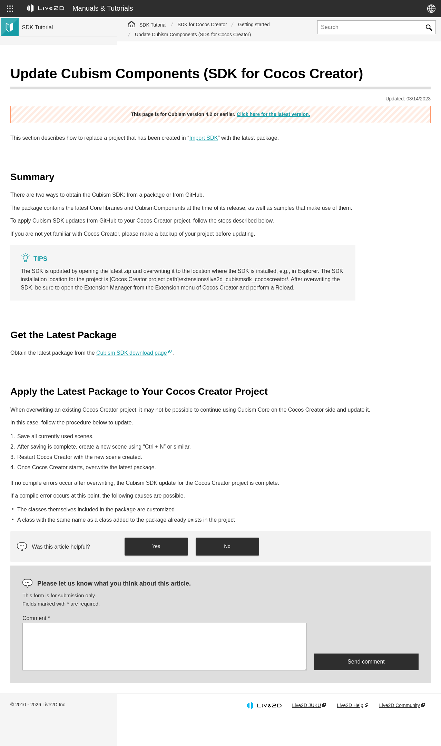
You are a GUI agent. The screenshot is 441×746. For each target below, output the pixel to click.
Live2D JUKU (306, 733)
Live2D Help (350, 733)
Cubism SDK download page (249, 372)
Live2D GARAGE (41, 142)
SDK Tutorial (153, 25)
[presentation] (366, 665)
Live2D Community (399, 733)
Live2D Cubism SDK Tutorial (53, 76)
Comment (153, 646)
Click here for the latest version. (332, 116)
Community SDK (40, 153)
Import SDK (321, 140)
